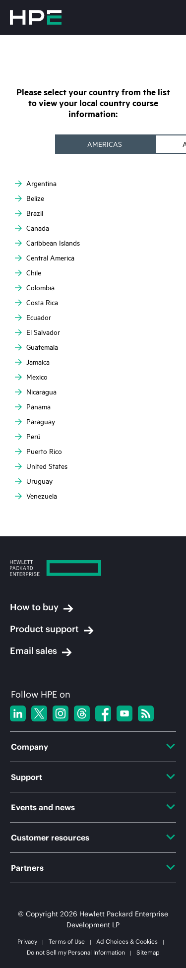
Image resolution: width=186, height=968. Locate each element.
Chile (28, 272)
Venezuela (36, 496)
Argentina (36, 183)
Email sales (41, 651)
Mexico (31, 377)
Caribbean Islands (47, 243)
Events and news (93, 807)
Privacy (27, 941)
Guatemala (36, 347)
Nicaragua (36, 391)
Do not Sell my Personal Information (76, 952)
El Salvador (37, 332)
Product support (52, 629)
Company (93, 747)
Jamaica (32, 362)
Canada (32, 228)
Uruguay (34, 481)
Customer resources (93, 837)
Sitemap (148, 952)
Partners (93, 868)
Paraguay (35, 421)
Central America (44, 258)
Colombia (35, 287)
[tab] (105, 144)
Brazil (29, 213)
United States (41, 466)
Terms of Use (67, 941)
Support (93, 777)
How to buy (41, 607)
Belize (29, 198)
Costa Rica (36, 302)
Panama (33, 406)
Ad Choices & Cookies (127, 941)
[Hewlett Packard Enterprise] (93, 569)
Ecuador (33, 317)
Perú (28, 436)
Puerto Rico (38, 451)
